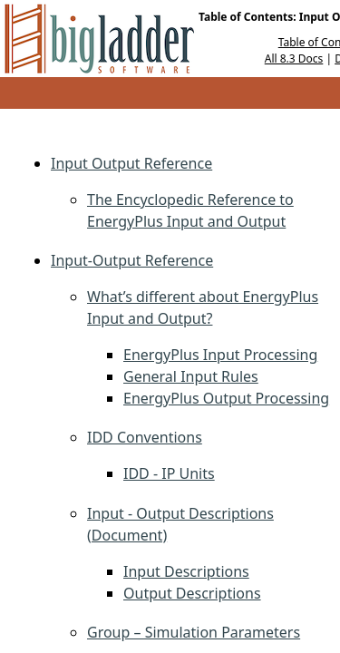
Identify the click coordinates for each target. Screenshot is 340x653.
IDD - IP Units (169, 473)
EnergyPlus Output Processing (226, 398)
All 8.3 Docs (294, 58)
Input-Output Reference (132, 260)
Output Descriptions (192, 593)
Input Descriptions (186, 571)
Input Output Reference (131, 163)
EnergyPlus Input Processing (220, 355)
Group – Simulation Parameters (193, 632)
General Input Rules (190, 376)
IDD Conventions (144, 437)
